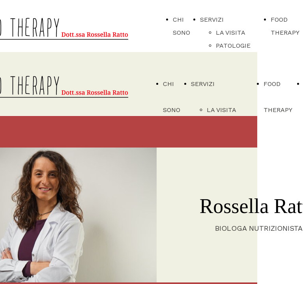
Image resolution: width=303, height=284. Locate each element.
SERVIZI (212, 19)
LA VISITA (230, 32)
